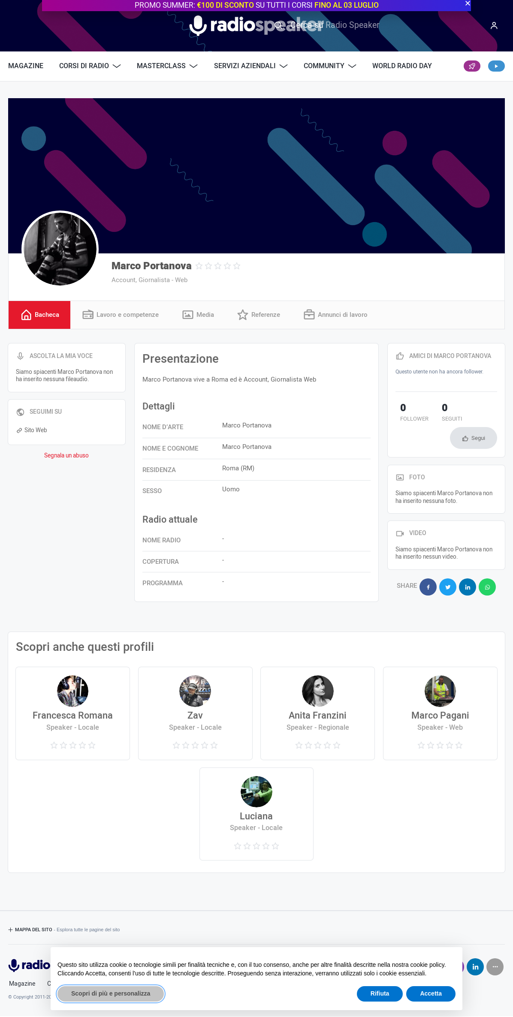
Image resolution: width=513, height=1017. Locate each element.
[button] (468, 3)
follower (409, 414)
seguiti (438, 414)
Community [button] (330, 66)
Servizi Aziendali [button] (251, 66)
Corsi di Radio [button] (90, 66)
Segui (478, 439)
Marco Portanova (152, 266)
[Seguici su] (495, 967)
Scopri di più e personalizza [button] (110, 993)
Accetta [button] (431, 993)
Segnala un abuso (66, 457)
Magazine (25, 66)
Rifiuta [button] (380, 993)
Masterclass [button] (167, 66)
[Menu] (494, 25)
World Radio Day (402, 66)
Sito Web (31, 431)
